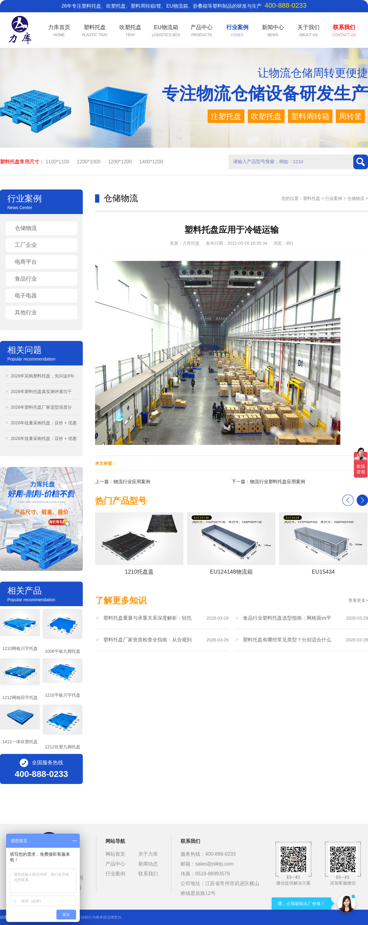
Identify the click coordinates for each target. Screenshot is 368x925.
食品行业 (26, 279)
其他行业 (26, 312)
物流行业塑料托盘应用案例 (277, 481)
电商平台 (26, 262)
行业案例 (333, 198)
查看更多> (358, 600)
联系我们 (148, 873)
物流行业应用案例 (131, 481)
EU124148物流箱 (231, 543)
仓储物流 (26, 228)
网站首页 (115, 854)
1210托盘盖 (139, 543)
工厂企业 (26, 245)
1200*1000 (88, 161)
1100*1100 (57, 161)
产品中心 (115, 863)
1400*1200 (151, 161)
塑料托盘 (311, 198)
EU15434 (323, 543)
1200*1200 (120, 161)
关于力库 (148, 854)
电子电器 (26, 295)
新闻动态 (148, 863)
